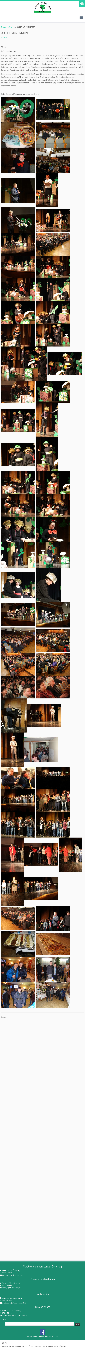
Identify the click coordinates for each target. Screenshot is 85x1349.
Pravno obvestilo (44, 1338)
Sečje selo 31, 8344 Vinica (11, 1289)
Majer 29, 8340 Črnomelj (11, 1274)
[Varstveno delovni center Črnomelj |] (42, 7)
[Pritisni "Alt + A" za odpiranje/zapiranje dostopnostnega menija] (82, 4)
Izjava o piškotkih (59, 1338)
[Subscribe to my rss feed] (3, 1334)
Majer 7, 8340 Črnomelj (10, 1262)
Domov (4, 27)
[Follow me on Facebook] (7, 1334)
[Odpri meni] (81, 17)
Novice (12, 27)
